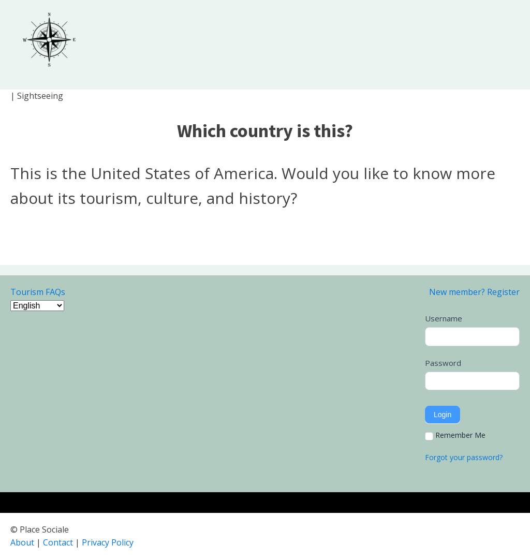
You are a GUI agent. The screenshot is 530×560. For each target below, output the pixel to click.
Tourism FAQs (37, 292)
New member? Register (474, 292)
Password (443, 363)
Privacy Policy (108, 542)
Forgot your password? (464, 457)
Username (443, 318)
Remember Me (455, 435)
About (22, 542)
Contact (58, 542)
